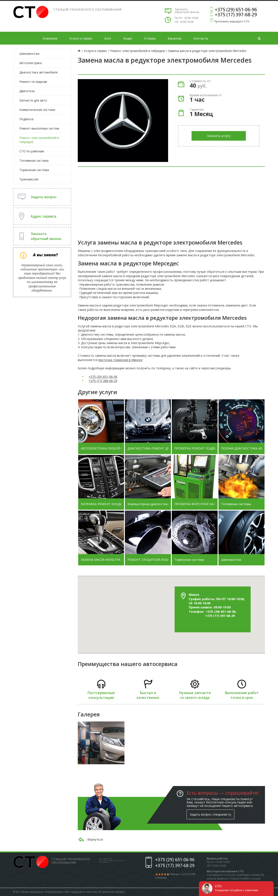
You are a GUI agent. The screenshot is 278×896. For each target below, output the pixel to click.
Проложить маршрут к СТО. (232, 21)
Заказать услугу (218, 136)
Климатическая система (37, 110)
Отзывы (150, 38)
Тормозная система (34, 170)
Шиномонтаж (29, 54)
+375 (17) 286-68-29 (103, 381)
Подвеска (26, 119)
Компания (50, 38)
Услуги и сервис (81, 38)
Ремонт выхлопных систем (39, 128)
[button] (165, 583)
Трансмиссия (28, 179)
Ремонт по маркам (33, 82)
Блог (107, 38)
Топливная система (33, 160)
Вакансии (175, 38)
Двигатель (27, 91)
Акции (127, 38)
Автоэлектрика (30, 63)
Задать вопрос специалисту (210, 814)
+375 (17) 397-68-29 (236, 15)
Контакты (201, 38)
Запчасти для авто (33, 100)
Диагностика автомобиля (38, 72)
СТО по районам (31, 151)
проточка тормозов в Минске (120, 360)
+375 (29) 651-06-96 (236, 10)
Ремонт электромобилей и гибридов (39, 140)
